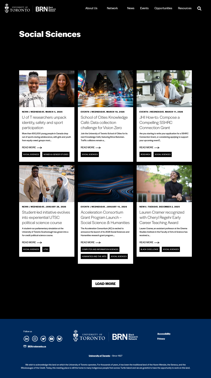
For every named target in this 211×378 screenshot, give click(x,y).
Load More (105, 283)
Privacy (161, 338)
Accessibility (163, 333)
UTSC (45, 249)
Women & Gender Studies (55, 154)
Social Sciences (31, 154)
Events (144, 8)
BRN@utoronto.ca (37, 346)
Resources (185, 8)
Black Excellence (149, 249)
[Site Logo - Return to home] (40, 8)
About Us (91, 8)
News (130, 8)
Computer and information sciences (100, 249)
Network (112, 8)
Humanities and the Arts (94, 256)
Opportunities (163, 8)
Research (145, 154)
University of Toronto (99, 355)
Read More (32, 147)
